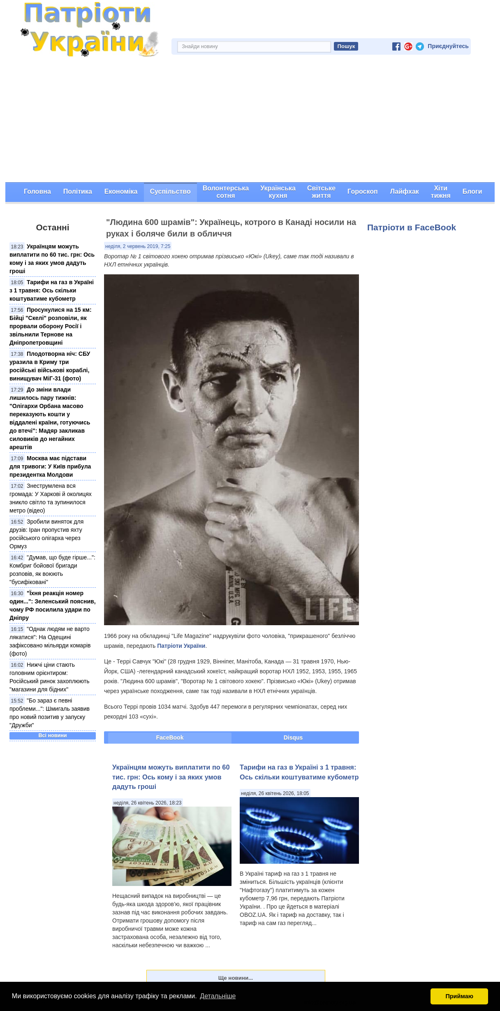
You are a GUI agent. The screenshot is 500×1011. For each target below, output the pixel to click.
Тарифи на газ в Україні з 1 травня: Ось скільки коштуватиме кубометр (51, 290)
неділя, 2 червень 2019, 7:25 (137, 246)
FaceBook (170, 737)
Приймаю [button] (459, 996)
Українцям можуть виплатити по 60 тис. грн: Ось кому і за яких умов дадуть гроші (171, 776)
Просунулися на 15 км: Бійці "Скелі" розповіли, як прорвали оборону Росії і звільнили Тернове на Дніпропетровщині (50, 326)
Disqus (293, 737)
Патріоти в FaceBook (411, 227)
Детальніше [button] (218, 995)
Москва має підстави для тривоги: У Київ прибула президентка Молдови (50, 466)
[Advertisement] (250, 120)
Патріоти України (181, 645)
